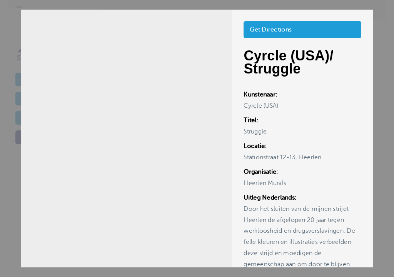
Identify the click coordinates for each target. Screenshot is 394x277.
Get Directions (271, 29)
